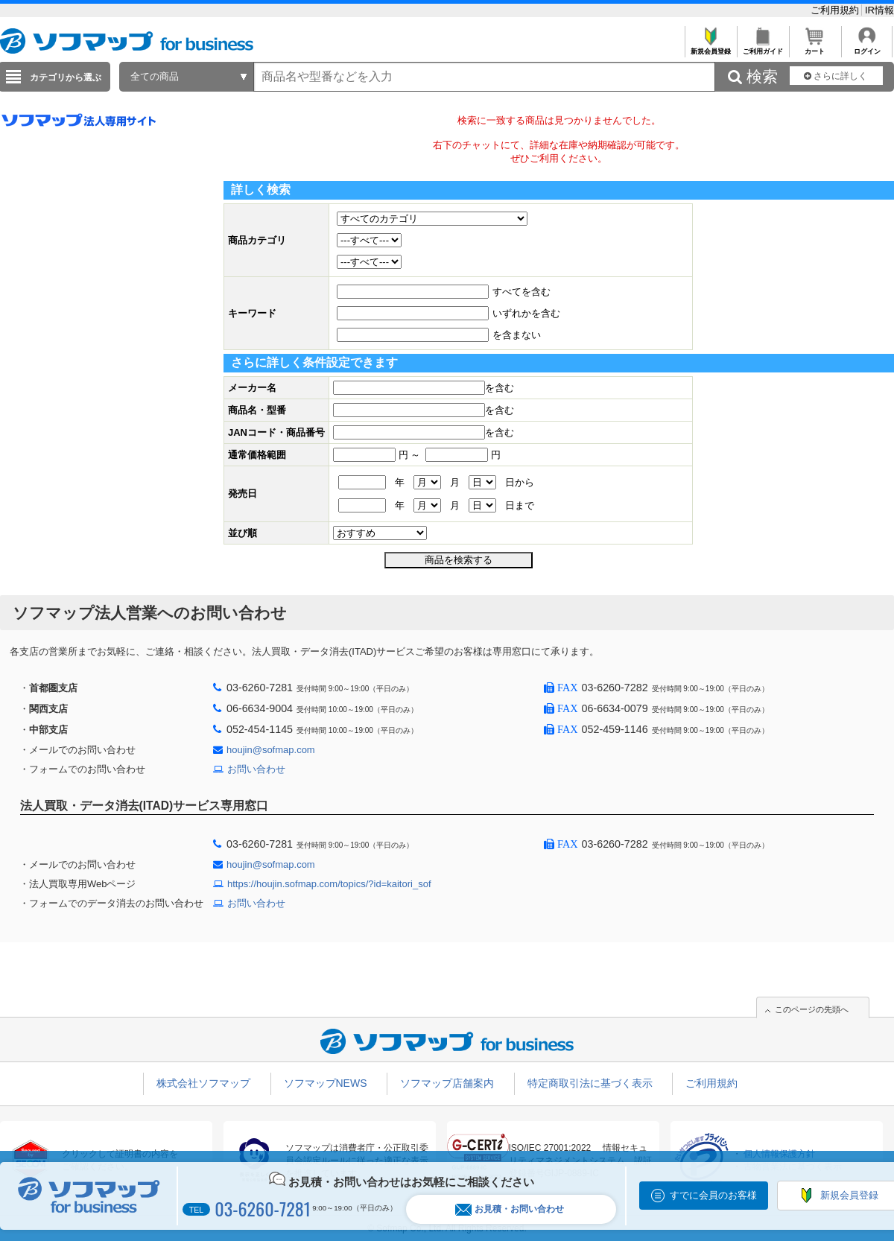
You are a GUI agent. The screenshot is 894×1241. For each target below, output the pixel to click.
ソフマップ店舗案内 (447, 1083)
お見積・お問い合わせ (509, 1209)
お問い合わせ (256, 769)
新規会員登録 (710, 47)
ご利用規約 (836, 10)
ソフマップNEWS (325, 1083)
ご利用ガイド (762, 47)
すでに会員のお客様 (713, 1195)
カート (814, 47)
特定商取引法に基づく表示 (590, 1083)
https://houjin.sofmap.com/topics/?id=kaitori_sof (329, 883)
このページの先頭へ (812, 1009)
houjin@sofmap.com (270, 749)
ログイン (867, 47)
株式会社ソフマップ (203, 1083)
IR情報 (879, 10)
